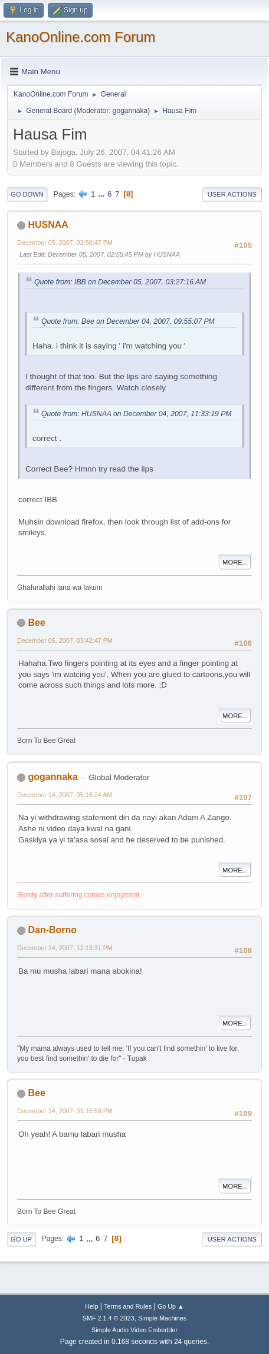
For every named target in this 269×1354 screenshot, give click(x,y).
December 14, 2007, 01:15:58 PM (65, 1110)
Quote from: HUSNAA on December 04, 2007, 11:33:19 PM (136, 414)
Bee (36, 623)
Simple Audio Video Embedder (134, 1329)
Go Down (27, 194)
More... (235, 562)
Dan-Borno (52, 930)
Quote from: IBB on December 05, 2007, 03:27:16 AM (120, 282)
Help (91, 1306)
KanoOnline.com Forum (80, 37)
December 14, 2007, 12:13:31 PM (65, 947)
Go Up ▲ (171, 1306)
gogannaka (130, 111)
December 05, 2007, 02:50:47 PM (65, 242)
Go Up (21, 1239)
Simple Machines (162, 1318)
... (102, 194)
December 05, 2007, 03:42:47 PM (65, 640)
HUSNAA (48, 225)
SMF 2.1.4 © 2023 (108, 1318)
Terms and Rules (128, 1306)
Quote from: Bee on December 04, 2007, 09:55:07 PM (128, 321)
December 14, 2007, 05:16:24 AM (64, 794)
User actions (232, 194)
